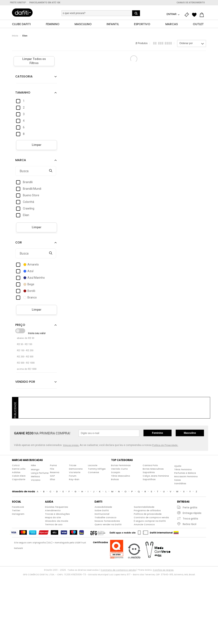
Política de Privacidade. (165, 445)
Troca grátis (190, 519)
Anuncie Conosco (144, 524)
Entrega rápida (192, 513)
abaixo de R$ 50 (25, 338)
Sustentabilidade (144, 507)
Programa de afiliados (147, 510)
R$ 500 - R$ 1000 (25, 363)
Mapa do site (53, 517)
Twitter (16, 510)
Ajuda (177, 466)
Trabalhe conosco (105, 517)
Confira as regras (163, 570)
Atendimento (53, 510)
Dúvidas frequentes (56, 507)
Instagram (18, 514)
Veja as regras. (71, 445)
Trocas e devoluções (57, 514)
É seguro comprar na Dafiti (150, 521)
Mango (35, 469)
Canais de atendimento (191, 2)
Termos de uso (54, 524)
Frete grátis (190, 507)
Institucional (102, 514)
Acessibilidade (103, 507)
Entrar (172, 14)
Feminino (157, 433)
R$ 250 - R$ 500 (25, 357)
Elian (24, 36)
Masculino (190, 433)
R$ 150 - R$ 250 (25, 350)
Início (15, 36)
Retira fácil (189, 524)
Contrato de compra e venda (151, 517)
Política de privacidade (148, 514)
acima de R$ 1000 (26, 369)
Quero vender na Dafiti (108, 524)
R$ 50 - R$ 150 (24, 344)
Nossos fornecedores (107, 521)
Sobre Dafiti (102, 510)
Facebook (18, 507)
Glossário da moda (56, 521)
